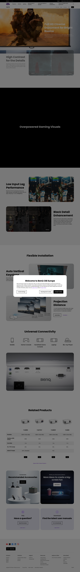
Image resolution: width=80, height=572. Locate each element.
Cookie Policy (34, 287)
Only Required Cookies (45, 291)
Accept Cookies (58, 291)
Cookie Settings (21, 291)
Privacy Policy (43, 287)
